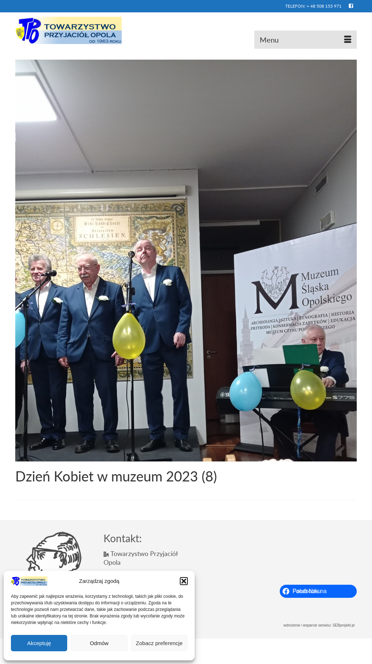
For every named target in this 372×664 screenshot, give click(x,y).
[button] (183, 581)
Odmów (99, 643)
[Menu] (305, 40)
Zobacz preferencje (159, 643)
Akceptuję (39, 643)
